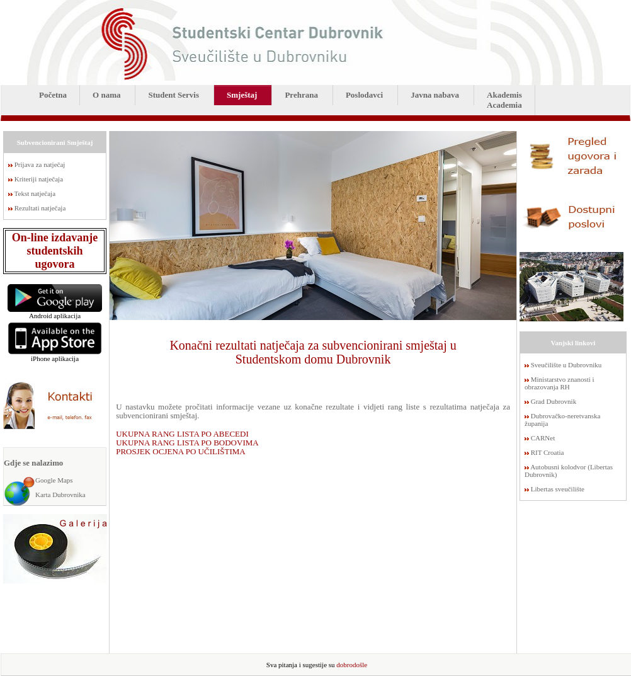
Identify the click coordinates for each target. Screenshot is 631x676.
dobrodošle (351, 664)
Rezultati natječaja (40, 208)
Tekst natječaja (35, 193)
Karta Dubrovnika (60, 494)
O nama (106, 95)
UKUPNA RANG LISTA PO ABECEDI (182, 433)
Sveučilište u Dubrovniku (566, 365)
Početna (53, 95)
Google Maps (54, 480)
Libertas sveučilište (557, 489)
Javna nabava (435, 95)
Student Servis (173, 95)
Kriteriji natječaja (38, 179)
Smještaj (242, 95)
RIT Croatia (547, 452)
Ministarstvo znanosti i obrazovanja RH (559, 383)
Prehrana (301, 95)
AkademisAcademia (504, 100)
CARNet (543, 438)
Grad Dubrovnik (553, 401)
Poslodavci (364, 95)
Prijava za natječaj (39, 164)
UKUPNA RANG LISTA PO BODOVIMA (187, 442)
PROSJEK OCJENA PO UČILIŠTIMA (181, 451)
